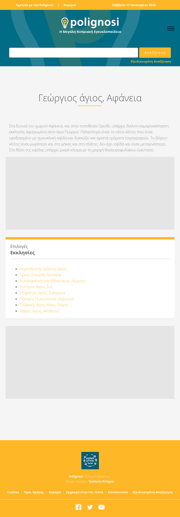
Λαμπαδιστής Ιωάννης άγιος (43, 268)
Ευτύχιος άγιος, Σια (36, 286)
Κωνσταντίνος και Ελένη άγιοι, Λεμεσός (53, 280)
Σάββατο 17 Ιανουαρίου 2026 (134, 5)
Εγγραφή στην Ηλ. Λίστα (84, 492)
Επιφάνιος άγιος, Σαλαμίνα (42, 292)
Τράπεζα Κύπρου (101, 481)
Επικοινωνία (118, 492)
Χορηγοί (70, 5)
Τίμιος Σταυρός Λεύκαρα (40, 274)
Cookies (13, 492)
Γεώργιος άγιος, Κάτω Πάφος (44, 304)
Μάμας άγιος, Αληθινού (39, 310)
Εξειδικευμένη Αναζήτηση (151, 61)
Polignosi (76, 476)
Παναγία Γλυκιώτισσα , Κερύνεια (47, 299)
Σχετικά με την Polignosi (34, 5)
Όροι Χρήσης (34, 492)
